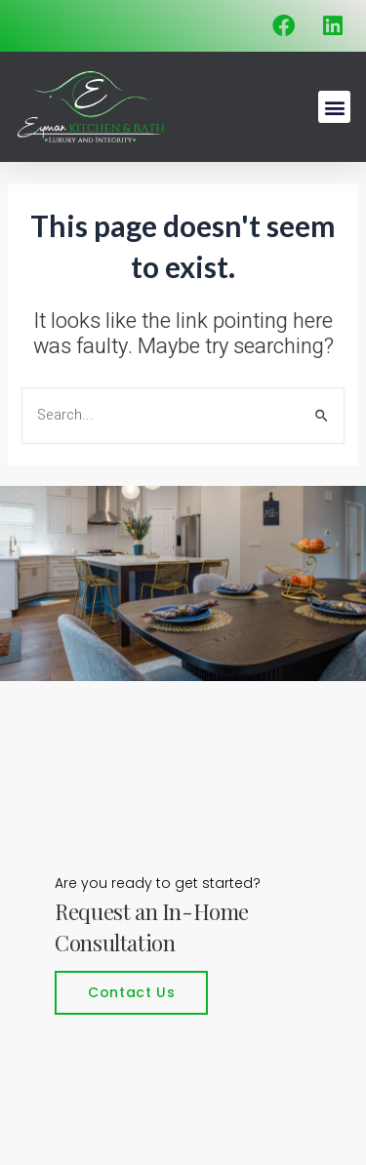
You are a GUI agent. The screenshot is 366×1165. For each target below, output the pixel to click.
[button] (334, 107)
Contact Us (131, 992)
